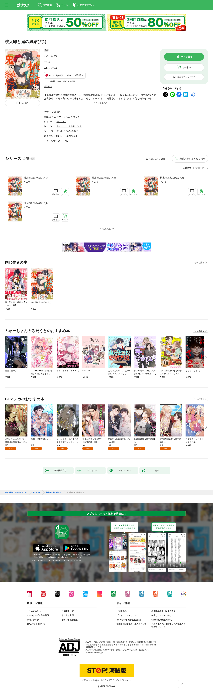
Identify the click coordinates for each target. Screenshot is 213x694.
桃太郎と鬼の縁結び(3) (172, 177)
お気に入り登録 (157, 158)
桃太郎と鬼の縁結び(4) (36, 203)
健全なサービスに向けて (162, 615)
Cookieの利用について (161, 620)
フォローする (55, 56)
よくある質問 (68, 615)
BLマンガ (61, 121)
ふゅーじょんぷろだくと (67, 116)
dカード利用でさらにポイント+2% (59, 81)
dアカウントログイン (36, 624)
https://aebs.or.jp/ (95, 652)
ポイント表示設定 (70, 620)
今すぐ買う (186, 56)
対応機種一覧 (68, 611)
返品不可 (48, 86)
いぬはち (48, 56)
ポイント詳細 (74, 75)
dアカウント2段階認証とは (128, 620)
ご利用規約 (121, 611)
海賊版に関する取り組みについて (131, 624)
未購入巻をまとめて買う (192, 158)
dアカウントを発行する (94, 680)
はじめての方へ (34, 611)
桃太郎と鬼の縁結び (67, 131)
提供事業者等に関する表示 (163, 611)
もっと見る (199, 262)
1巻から (188, 168)
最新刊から (201, 168)
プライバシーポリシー (126, 615)
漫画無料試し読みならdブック (16, 492)
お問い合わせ (33, 620)
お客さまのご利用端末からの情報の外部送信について (168, 625)
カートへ (186, 67)
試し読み (25, 103)
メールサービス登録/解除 (38, 615)
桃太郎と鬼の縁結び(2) (104, 177)
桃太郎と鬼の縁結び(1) (36, 177)
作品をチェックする (186, 77)
